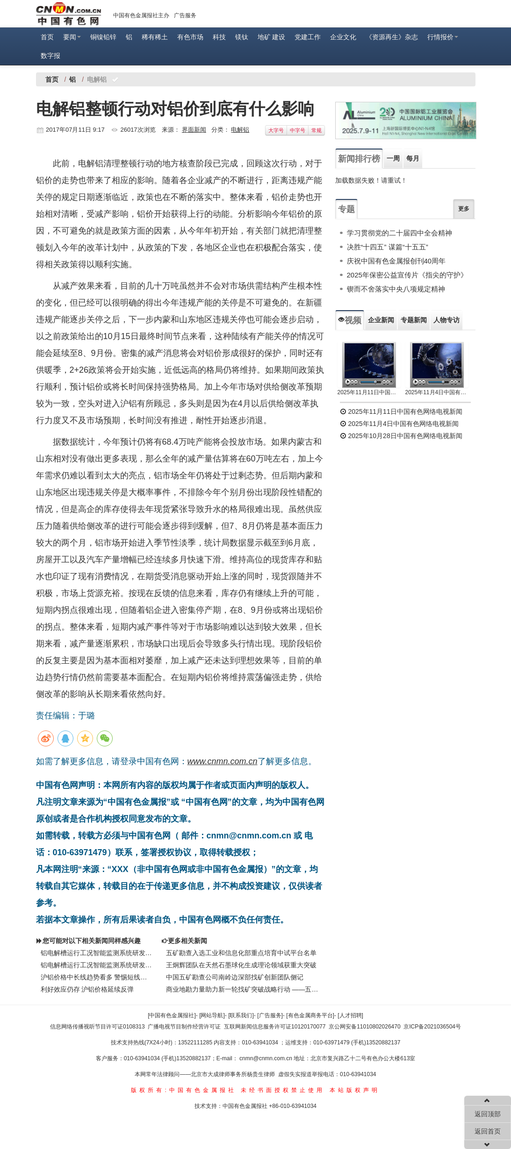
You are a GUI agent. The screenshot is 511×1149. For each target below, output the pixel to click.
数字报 (50, 55)
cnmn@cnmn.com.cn (266, 1058)
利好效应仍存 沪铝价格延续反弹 (87, 989)
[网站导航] (212, 1015)
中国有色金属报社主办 (141, 15)
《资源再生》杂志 (392, 37)
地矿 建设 (272, 37)
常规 (316, 130)
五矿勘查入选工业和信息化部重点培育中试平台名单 (241, 953)
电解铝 (240, 129)
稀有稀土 (155, 37)
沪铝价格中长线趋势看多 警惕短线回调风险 (96, 977)
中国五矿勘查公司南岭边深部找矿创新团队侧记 (234, 977)
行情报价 (442, 37)
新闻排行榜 (359, 158)
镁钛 (241, 37)
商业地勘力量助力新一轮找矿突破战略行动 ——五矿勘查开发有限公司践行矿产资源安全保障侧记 (243, 989)
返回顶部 (488, 1114)
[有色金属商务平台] (310, 1015)
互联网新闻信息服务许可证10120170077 (274, 1026)
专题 (346, 209)
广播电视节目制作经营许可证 (184, 1026)
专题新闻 (414, 320)
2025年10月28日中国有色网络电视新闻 (401, 436)
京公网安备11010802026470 (364, 1026)
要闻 (72, 37)
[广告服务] (270, 1015)
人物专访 (446, 320)
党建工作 (308, 37)
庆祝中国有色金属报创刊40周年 (396, 261)
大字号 (276, 130)
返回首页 (488, 1131)
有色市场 (190, 37)
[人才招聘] (350, 1015)
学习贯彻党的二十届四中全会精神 (399, 233)
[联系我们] (241, 1015)
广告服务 (185, 15)
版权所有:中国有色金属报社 (183, 1090)
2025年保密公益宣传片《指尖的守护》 (407, 275)
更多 (463, 209)
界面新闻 (194, 129)
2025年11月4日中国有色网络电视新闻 (436, 392)
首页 (47, 37)
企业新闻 (381, 320)
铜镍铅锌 (103, 37)
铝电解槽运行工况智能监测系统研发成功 (96, 953)
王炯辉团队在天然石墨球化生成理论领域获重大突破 (241, 965)
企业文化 (343, 37)
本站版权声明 (355, 1090)
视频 (349, 320)
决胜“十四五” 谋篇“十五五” (387, 247)
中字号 (297, 130)
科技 (219, 37)
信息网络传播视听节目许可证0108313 (97, 1026)
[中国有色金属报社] (172, 1015)
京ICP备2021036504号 (432, 1026)
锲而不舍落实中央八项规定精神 (396, 289)
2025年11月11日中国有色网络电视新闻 (369, 392)
